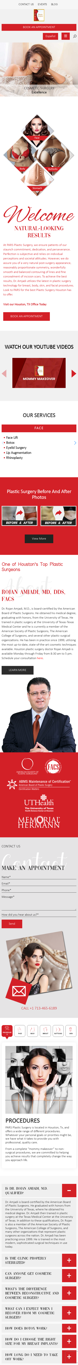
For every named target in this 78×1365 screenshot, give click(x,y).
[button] (71, 373)
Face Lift (12, 438)
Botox (10, 443)
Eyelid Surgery (16, 448)
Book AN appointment (26, 316)
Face (39, 428)
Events (42, 4)
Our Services (39, 416)
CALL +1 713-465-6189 (39, 1008)
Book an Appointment (39, 27)
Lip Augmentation (18, 453)
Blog (54, 4)
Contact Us (26, 4)
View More (39, 538)
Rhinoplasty (14, 458)
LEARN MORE (17, 670)
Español (50, 36)
